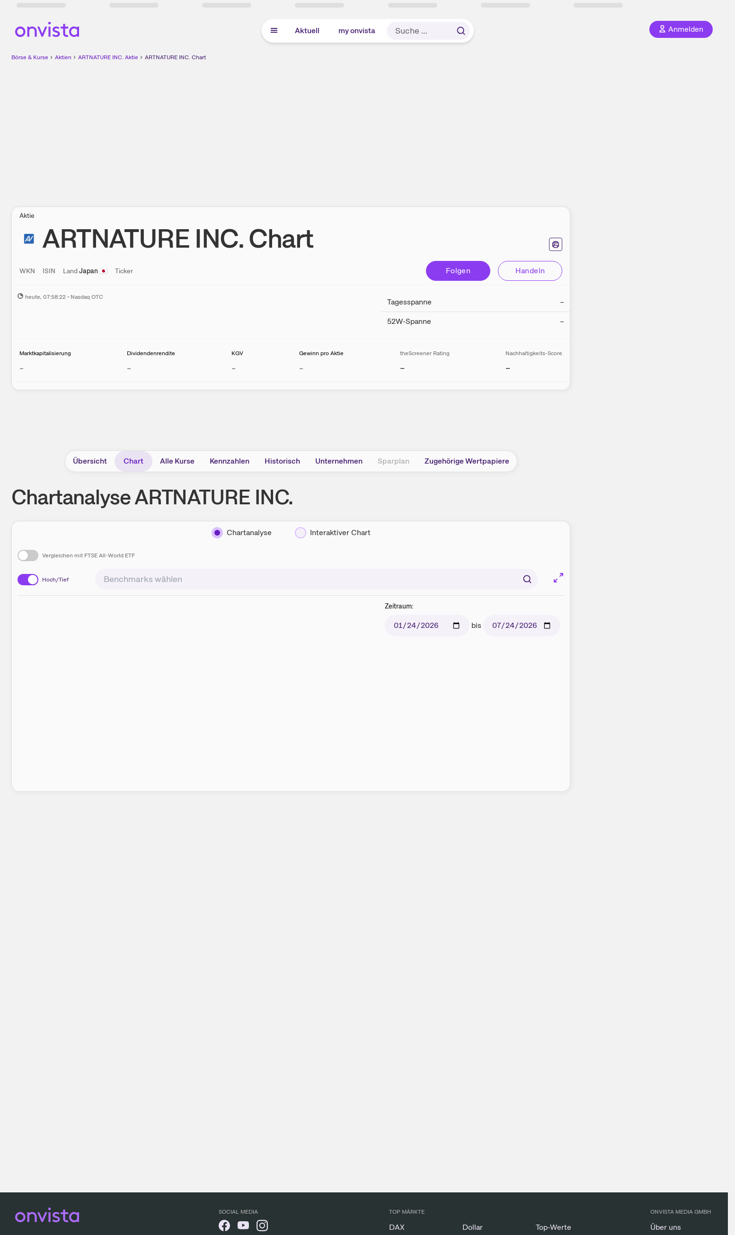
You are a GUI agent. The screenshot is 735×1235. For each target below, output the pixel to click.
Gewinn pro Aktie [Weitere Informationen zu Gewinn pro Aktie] (321, 353)
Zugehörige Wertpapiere (467, 461)
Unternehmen (339, 461)
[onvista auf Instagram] (262, 1227)
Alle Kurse (177, 461)
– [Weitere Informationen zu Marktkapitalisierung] (21, 368)
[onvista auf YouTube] (243, 1227)
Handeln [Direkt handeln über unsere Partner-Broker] (530, 271)
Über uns (665, 1227)
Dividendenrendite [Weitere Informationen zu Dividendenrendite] (151, 353)
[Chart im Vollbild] (558, 577)
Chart (133, 461)
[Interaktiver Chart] (333, 532)
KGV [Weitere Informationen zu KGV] (237, 353)
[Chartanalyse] (242, 532)
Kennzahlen (229, 461)
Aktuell (307, 31)
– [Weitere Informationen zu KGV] (233, 368)
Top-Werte (553, 1227)
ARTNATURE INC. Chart (175, 57)
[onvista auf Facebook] (224, 1227)
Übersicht (90, 461)
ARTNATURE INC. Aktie (108, 57)
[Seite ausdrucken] (555, 244)
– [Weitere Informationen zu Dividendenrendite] (129, 368)
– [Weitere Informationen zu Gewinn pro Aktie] (301, 368)
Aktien (63, 57)
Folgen (458, 271)
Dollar (472, 1227)
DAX (397, 1227)
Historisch (282, 461)
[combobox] (316, 579)
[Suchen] (527, 579)
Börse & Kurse (29, 57)
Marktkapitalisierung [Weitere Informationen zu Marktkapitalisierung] (45, 353)
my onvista (356, 31)
